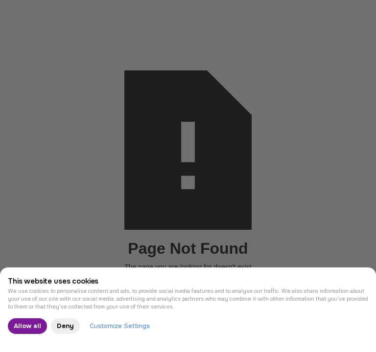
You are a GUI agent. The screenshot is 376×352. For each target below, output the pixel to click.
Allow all (27, 326)
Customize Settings (120, 326)
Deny (65, 326)
